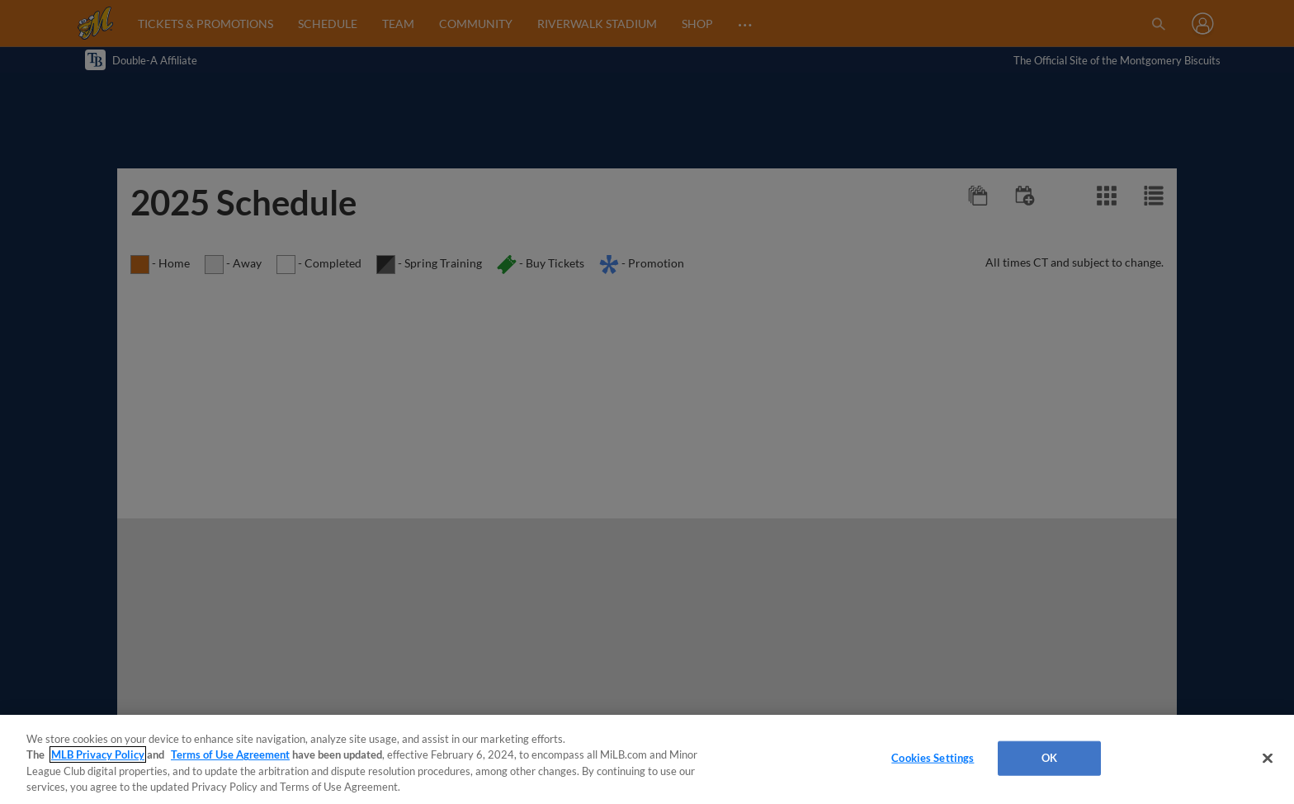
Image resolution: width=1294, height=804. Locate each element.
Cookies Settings (932, 757)
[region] (647, 759)
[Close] (1267, 758)
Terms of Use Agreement (230, 754)
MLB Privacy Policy (97, 754)
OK (1049, 757)
